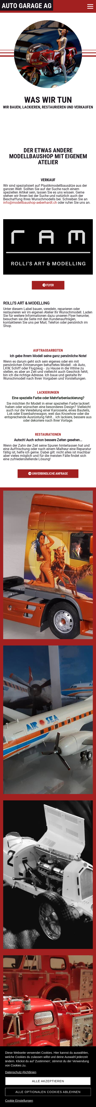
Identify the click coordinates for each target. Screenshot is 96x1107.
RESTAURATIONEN (48, 434)
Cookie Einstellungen (19, 1100)
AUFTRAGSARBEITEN (48, 350)
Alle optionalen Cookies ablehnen (48, 1092)
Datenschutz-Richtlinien (20, 1072)
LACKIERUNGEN (48, 392)
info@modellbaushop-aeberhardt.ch (30, 203)
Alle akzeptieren (48, 1081)
